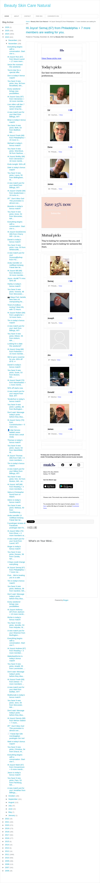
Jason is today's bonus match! (14, 773)
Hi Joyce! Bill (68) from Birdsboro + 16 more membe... (16, 273)
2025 (7, 30)
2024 (7, 34)
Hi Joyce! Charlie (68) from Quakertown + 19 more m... (16, 193)
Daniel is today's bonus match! (14, 240)
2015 (7, 841)
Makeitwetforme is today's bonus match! (15, 658)
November (13, 43)
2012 (7, 851)
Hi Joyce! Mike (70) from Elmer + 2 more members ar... (16, 533)
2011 (7, 854)
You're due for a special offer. (14, 71)
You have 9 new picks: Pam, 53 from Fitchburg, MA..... (14, 781)
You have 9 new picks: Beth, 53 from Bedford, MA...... (14, 128)
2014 (7, 845)
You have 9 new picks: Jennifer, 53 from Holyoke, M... (16, 625)
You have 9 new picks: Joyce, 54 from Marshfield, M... (15, 449)
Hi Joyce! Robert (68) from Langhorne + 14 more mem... (16, 315)
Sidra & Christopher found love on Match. (15, 494)
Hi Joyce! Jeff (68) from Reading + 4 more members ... (15, 486)
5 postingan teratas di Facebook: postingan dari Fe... (16, 525)
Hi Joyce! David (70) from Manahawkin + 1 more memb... (16, 382)
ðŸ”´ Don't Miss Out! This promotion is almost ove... (15, 200)
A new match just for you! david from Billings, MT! (15, 185)
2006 (7, 871)
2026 (7, 27)
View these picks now (51, 58)
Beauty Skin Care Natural (27, 5)
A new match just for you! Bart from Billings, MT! (15, 114)
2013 (7, 848)
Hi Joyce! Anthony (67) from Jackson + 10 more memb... (16, 611)
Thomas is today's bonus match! (14, 441)
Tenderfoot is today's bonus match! (16, 400)
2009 (7, 861)
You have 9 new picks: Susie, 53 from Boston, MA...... (14, 373)
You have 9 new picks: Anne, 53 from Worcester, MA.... (15, 215)
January (12, 815)
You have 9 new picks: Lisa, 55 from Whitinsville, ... (16, 247)
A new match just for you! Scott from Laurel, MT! (15, 541)
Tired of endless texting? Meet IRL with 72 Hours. (15, 307)
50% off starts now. (15, 388)
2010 (7, 858)
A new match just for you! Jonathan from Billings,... (16, 790)
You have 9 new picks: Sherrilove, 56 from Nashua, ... (16, 151)
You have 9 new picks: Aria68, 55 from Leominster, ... (16, 666)
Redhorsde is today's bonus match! (16, 696)
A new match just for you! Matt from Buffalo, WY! (15, 689)
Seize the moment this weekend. (15, 65)
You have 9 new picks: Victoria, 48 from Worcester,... (15, 291)
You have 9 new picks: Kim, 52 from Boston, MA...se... (16, 479)
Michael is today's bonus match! (14, 144)
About (16, 16)
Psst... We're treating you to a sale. (16, 576)
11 (70, 184)
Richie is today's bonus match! (14, 618)
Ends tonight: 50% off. (16, 164)
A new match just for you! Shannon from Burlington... (16, 633)
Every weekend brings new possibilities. (13, 91)
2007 (7, 867)
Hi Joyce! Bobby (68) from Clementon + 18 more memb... (16, 158)
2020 (7, 825)
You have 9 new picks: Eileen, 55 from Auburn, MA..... (15, 337)
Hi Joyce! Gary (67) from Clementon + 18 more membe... (16, 99)
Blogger (65, 600)
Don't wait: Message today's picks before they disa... (15, 414)
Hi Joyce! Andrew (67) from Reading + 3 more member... (16, 650)
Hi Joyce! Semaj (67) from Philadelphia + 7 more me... (16, 569)
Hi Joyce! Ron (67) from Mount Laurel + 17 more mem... (16, 59)
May (10, 812)
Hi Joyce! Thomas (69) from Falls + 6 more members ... (16, 458)
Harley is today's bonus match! (14, 285)
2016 (7, 838)
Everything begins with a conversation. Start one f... (16, 641)
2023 (7, 37)
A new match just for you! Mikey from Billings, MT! (15, 471)
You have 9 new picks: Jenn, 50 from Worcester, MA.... (15, 703)
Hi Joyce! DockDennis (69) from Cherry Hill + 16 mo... (16, 234)
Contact (27, 16)
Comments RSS (53, 16)
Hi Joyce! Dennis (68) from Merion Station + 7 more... (16, 720)
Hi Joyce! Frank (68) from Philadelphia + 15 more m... (16, 137)
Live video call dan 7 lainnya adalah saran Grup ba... (15, 106)
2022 (7, 819)
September (13, 799)
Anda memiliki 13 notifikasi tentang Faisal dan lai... (15, 517)
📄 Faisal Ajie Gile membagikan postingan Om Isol (15, 736)
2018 (7, 832)
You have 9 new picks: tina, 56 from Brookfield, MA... (16, 83)
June (10, 809)
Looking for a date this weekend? (14, 345)
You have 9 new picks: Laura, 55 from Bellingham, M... (15, 176)
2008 (7, 864)
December (13, 40)
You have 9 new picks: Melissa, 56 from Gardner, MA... (16, 588)
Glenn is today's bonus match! (14, 501)
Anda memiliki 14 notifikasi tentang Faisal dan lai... (15, 265)
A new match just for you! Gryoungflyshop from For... (15, 256)
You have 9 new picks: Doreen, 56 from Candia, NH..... (15, 555)
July (10, 806)
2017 (7, 835)
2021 (7, 822)
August (11, 802)
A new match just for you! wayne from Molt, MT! (15, 393)
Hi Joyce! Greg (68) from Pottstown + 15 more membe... (16, 351)
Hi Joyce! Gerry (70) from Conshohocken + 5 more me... (16, 423)
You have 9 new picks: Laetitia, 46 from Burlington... (15, 406)
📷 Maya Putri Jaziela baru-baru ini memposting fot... (16, 299)
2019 (7, 828)
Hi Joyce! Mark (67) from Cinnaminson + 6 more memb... (16, 767)
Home (7, 16)
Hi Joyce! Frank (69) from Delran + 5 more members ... (15, 681)
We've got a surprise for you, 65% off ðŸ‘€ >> (15, 359)
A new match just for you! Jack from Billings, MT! (15, 328)
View (61, 115)
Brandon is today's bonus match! (15, 207)
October (12, 796)
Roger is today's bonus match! (14, 547)
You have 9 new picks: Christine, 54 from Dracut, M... (16, 749)
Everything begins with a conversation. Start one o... (16, 50)
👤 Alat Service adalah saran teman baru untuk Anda (15, 433)
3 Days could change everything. (16, 563)
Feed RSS (39, 16)
